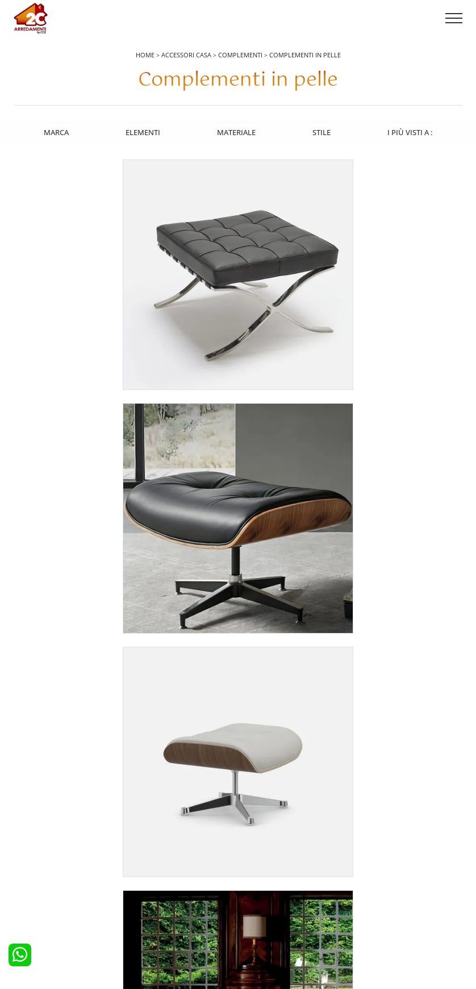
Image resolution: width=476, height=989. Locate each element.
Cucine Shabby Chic (53, 896)
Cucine (31, 849)
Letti (140, 849)
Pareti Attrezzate (272, 865)
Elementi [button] (142, 131)
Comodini (149, 896)
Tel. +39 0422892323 (358, 936)
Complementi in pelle (305, 55)
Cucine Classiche (48, 880)
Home (145, 55)
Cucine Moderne (48, 865)
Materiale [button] (236, 131)
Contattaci (374, 865)
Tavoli (254, 880)
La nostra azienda (386, 849)
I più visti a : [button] (411, 131)
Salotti (255, 849)
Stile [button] (322, 131)
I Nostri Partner (382, 896)
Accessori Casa (186, 55)
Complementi (240, 55)
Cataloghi (373, 880)
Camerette (150, 865)
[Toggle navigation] (453, 18)
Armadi (145, 880)
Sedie (254, 896)
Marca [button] (55, 131)
